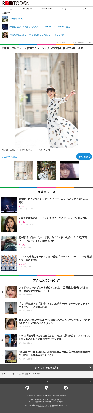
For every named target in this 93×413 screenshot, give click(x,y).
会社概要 (48, 395)
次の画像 (83, 156)
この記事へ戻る (9, 157)
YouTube (65, 391)
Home (27, 391)
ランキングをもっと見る (46, 367)
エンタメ (65, 9)
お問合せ (30, 395)
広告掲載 (39, 395)
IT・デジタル (28, 9)
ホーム (9, 9)
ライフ (83, 9)
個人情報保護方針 (59, 395)
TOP (46, 381)
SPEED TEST (46, 9)
